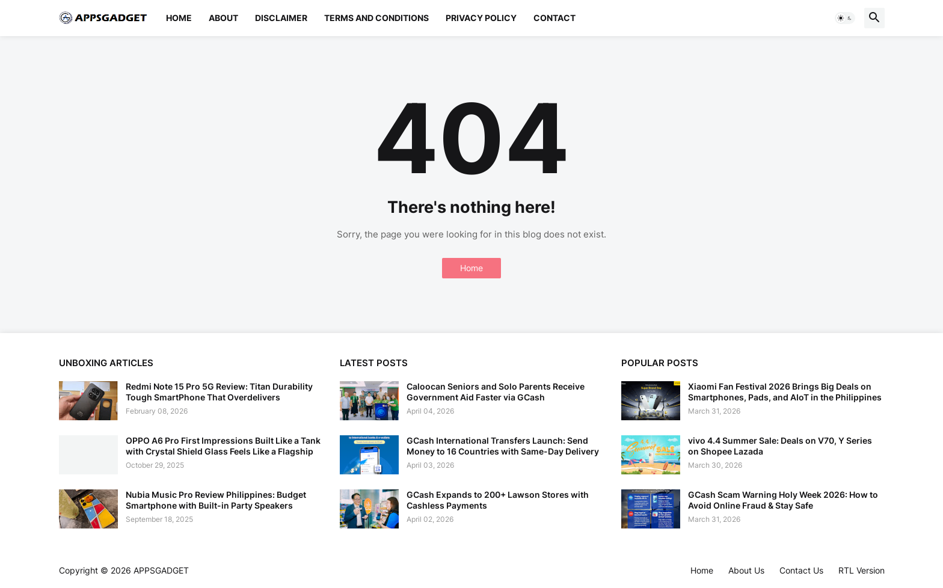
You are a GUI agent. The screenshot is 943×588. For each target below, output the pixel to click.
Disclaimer (281, 18)
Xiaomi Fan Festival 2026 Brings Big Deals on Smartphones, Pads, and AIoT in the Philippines (785, 391)
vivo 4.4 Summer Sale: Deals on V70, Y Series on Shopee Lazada (780, 445)
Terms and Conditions (376, 18)
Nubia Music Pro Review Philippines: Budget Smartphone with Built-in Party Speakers (216, 499)
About (223, 18)
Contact (554, 18)
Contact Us (801, 570)
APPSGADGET (161, 570)
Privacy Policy (481, 18)
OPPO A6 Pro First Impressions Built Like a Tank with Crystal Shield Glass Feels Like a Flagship (223, 445)
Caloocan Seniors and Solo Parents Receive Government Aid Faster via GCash (496, 391)
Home (179, 18)
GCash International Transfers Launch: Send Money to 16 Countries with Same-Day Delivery (503, 445)
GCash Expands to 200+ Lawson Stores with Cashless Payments (498, 499)
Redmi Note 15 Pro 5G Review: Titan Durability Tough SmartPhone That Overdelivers (219, 391)
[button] (845, 18)
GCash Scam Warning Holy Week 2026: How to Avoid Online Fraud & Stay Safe (783, 499)
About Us (746, 570)
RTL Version (861, 570)
